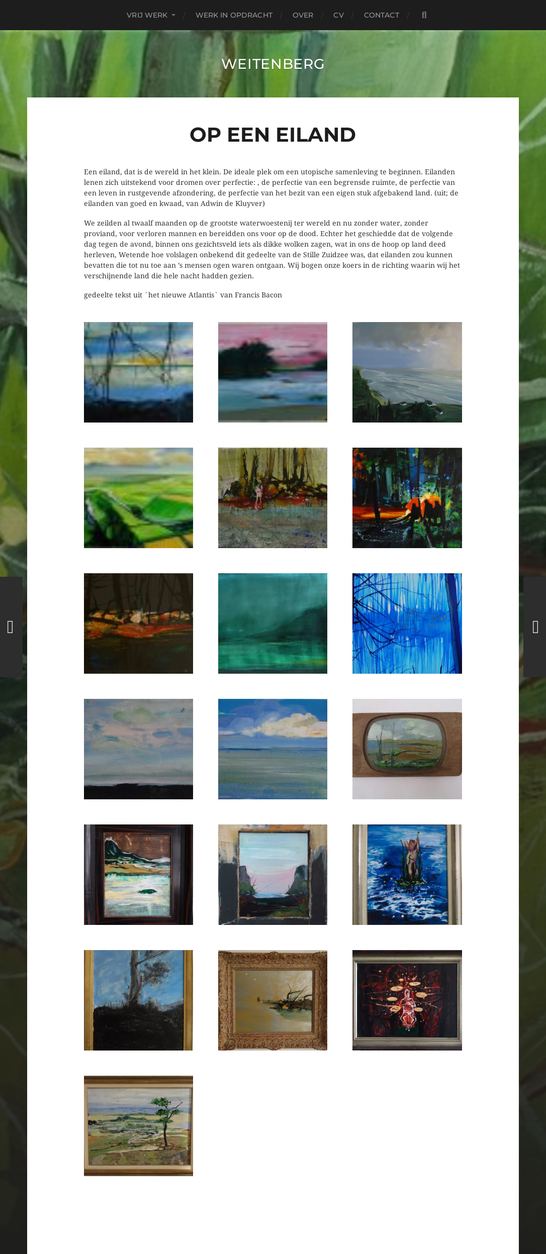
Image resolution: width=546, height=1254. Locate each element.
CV (338, 15)
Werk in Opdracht (234, 15)
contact (381, 15)
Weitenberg (273, 63)
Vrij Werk (147, 15)
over (303, 15)
